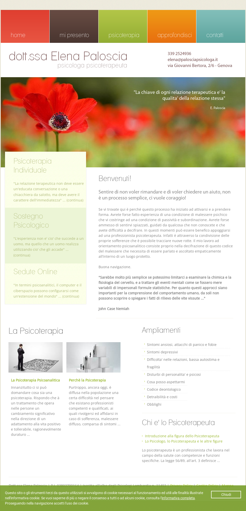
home (18, 35)
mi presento (74, 35)
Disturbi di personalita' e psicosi (174, 374)
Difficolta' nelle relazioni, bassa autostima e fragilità (183, 363)
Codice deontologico (164, 389)
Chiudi (226, 495)
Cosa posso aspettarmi (166, 382)
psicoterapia (124, 35)
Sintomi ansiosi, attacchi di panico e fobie (182, 344)
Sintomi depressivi (162, 352)
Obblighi (154, 404)
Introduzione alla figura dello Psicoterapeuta (182, 436)
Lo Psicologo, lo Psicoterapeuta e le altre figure (184, 441)
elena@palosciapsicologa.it (193, 60)
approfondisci (174, 35)
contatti (214, 35)
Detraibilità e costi (162, 396)
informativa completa (178, 498)
